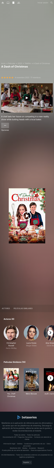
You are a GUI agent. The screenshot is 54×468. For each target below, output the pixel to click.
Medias (24, 448)
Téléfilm (28, 63)
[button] (11, 337)
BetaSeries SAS (15, 448)
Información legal (9, 444)
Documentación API (9, 437)
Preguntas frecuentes (25, 437)
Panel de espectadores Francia (41, 450)
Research (41, 448)
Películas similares (23, 308)
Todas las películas (33, 435)
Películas (11, 63)
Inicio (3, 63)
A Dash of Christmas (41, 63)
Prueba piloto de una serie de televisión (15, 450)
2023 (20, 63)
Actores (6, 308)
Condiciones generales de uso (34, 444)
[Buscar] (51, 2)
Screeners (32, 448)
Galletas (19, 444)
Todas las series (19, 435)
